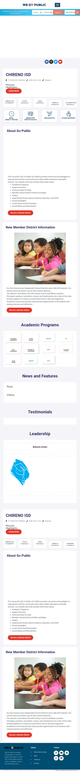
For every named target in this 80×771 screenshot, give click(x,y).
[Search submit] (77, 12)
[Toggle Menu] (57, 5)
